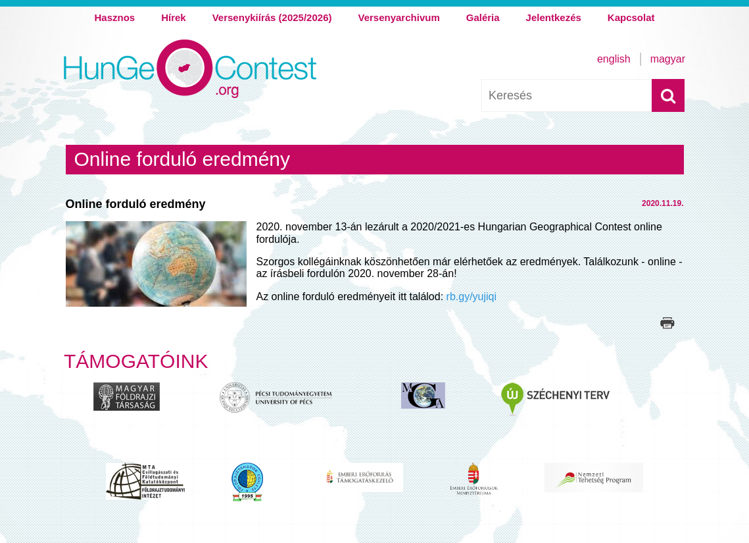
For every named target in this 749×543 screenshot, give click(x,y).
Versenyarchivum (398, 17)
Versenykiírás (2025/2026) (272, 17)
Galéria (483, 17)
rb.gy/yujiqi (469, 296)
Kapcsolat (631, 17)
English (614, 59)
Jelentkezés (553, 17)
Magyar (667, 59)
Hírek (173, 17)
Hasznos (114, 17)
